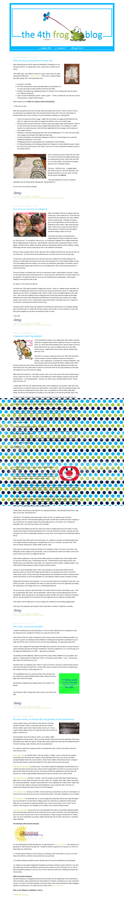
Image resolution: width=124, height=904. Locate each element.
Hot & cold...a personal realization (28, 626)
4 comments (36, 613)
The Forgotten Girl (19, 798)
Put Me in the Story (35, 76)
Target (41, 615)
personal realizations (44, 708)
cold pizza (31, 708)
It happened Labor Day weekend (27, 336)
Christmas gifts (25, 198)
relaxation (48, 198)
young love (43, 452)
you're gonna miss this (43, 325)
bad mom (22, 325)
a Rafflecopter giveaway (20, 895)
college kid (30, 325)
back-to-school (32, 615)
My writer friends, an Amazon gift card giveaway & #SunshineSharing (43, 719)
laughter (30, 452)
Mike (36, 452)
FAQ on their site (57, 885)
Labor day (22, 452)
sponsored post (59, 198)
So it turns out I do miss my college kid (30, 209)
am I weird (22, 708)
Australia (22, 615)
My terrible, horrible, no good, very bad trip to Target (36, 463)
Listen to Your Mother (20, 810)
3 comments (36, 196)
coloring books (37, 198)
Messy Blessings (19, 755)
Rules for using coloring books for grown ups (33, 60)
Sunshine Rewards (61, 844)
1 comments (36, 323)
